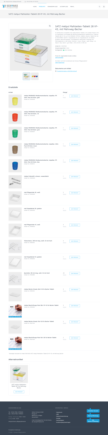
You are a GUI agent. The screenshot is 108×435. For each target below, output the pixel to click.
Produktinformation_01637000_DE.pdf (67, 71)
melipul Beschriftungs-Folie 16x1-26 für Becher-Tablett (40, 337)
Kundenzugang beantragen (63, 422)
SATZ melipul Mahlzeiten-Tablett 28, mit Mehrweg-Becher (18, 386)
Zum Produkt (74, 96)
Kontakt (58, 418)
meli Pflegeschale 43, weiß (32, 224)
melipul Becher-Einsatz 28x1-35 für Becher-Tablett (39, 289)
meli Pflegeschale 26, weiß (32, 192)
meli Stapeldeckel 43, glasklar (33, 257)
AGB (57, 414)
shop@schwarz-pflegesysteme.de (12, 1)
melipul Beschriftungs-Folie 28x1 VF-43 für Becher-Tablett (41, 305)
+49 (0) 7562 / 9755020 (17, 412)
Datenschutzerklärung (62, 416)
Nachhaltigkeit (60, 420)
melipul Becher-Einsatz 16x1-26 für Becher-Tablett (39, 321)
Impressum (59, 412)
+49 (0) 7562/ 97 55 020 (31, 1)
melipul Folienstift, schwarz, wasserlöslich (36, 176)
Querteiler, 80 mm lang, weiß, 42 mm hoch (37, 273)
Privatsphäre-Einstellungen (14, 429)
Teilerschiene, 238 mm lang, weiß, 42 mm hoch (38, 240)
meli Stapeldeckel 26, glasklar (33, 208)
